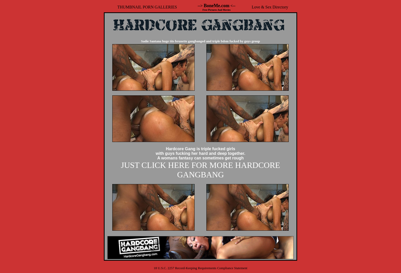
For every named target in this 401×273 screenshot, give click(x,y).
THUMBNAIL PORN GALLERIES (147, 7)
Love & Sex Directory (270, 7)
